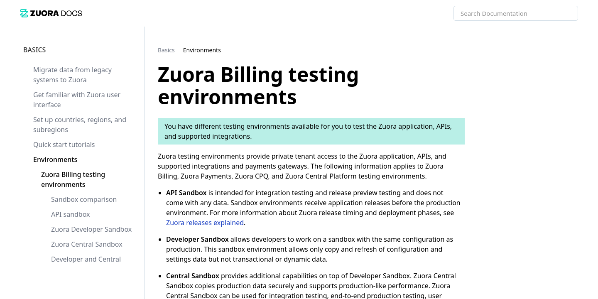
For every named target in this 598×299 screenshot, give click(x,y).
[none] (575, 50)
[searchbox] (563, 13)
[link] (51, 13)
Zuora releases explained (205, 222)
